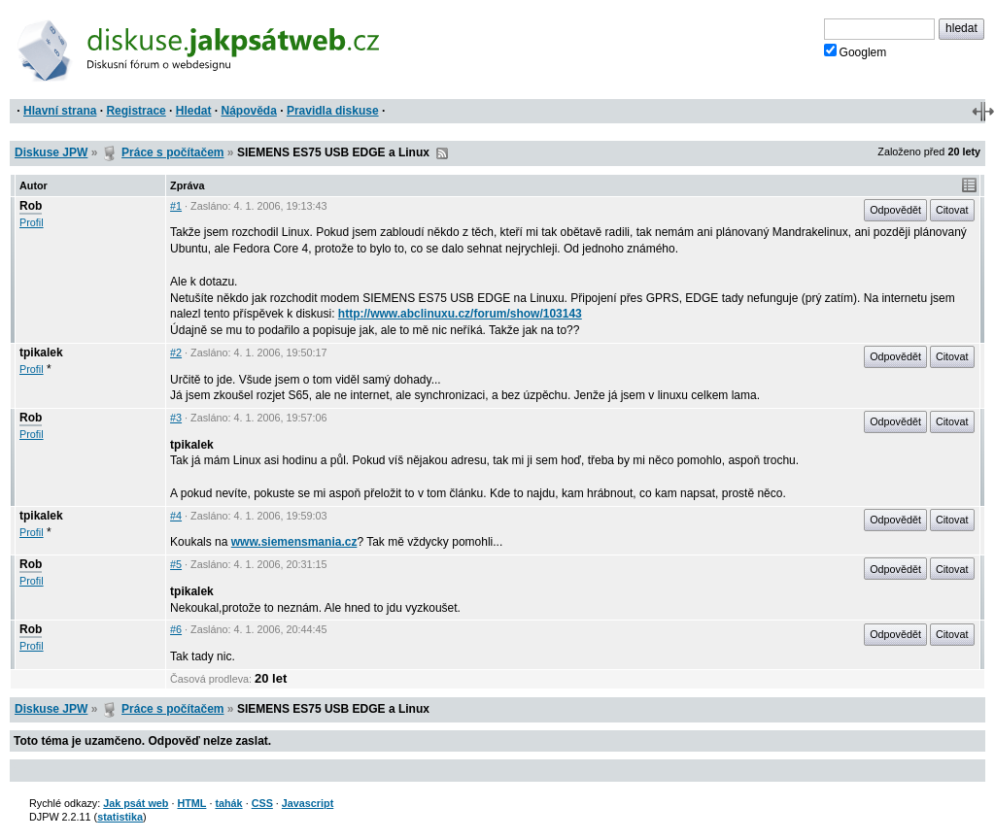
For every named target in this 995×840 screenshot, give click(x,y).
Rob (30, 206)
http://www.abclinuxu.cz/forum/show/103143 (460, 313)
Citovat (952, 210)
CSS (262, 803)
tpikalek (41, 352)
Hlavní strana (59, 111)
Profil (31, 222)
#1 (176, 206)
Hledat (194, 111)
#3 (176, 417)
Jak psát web (135, 803)
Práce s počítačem (172, 152)
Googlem (855, 51)
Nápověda (249, 111)
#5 (176, 564)
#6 (176, 629)
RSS (442, 153)
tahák (228, 803)
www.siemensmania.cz (294, 542)
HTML (191, 803)
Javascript (307, 803)
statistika (120, 817)
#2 (176, 352)
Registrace (135, 111)
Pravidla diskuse (333, 111)
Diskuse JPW (51, 152)
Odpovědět (895, 210)
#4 (176, 515)
